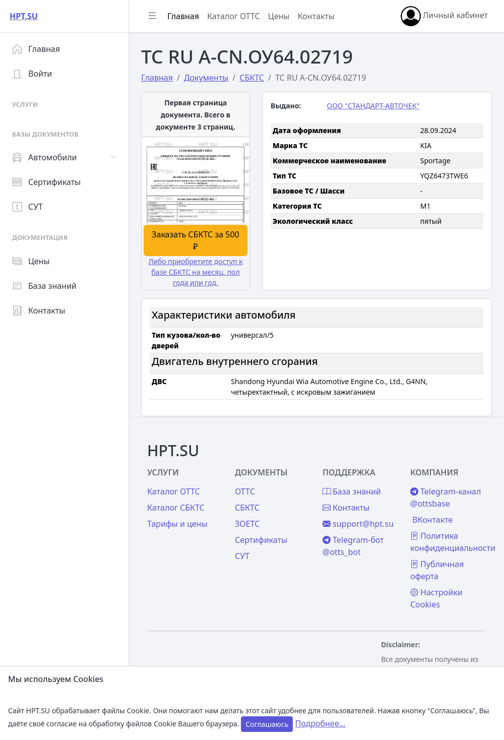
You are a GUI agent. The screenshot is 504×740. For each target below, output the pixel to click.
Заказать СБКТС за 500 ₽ (195, 240)
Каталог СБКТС (176, 507)
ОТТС (245, 491)
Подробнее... (320, 723)
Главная (36, 48)
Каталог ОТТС (233, 16)
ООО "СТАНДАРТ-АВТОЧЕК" (373, 105)
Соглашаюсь (266, 724)
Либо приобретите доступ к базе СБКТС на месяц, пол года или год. (195, 272)
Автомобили (44, 157)
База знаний (44, 285)
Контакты (38, 310)
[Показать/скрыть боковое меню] (152, 16)
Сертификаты (46, 182)
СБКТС (247, 507)
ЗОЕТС (247, 523)
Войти (32, 73)
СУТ (27, 206)
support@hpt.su (358, 523)
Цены (31, 261)
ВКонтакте (432, 519)
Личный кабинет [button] (444, 16)
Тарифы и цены (177, 523)
